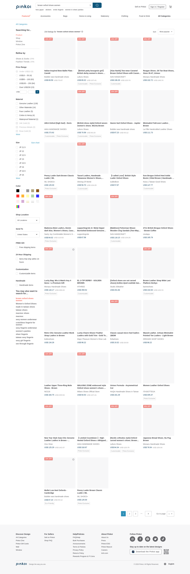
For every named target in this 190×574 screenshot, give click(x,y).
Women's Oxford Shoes (26, 304)
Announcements (79, 544)
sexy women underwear (26, 319)
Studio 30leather (117, 286)
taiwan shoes (21, 310)
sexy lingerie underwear (26, 328)
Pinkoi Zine (20, 44)
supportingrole (83, 234)
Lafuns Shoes (83, 77)
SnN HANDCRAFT (118, 77)
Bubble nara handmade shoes (56, 77)
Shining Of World (84, 182)
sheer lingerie (22, 334)
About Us (104, 537)
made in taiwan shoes (25, 307)
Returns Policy (78, 553)
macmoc (19, 316)
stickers (48, 10)
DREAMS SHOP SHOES (153, 339)
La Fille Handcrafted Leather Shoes (157, 129)
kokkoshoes (49, 339)
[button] (37, 92)
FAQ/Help (76, 537)
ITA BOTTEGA (149, 392)
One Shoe (48, 444)
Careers (104, 550)
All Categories (21, 24)
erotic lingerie (58, 10)
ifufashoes (114, 339)
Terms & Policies (79, 547)
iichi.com (104, 553)
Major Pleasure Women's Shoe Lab (91, 339)
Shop (18, 38)
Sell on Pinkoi (140, 7)
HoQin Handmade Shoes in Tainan (124, 392)
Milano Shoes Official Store (88, 392)
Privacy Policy (78, 550)
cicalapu (146, 234)
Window (19, 41)
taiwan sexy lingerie (24, 337)
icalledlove (114, 182)
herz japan (40, 10)
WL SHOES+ (49, 182)
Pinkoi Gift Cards (22, 544)
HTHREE (81, 286)
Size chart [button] (35, 143)
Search (97, 5)
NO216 (47, 392)
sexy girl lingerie (23, 340)
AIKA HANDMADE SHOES (55, 129)
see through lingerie (25, 344)
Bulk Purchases (79, 540)
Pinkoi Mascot (106, 547)
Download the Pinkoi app (145, 552)
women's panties (23, 331)
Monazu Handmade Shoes (154, 77)
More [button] (18, 134)
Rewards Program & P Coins (84, 556)
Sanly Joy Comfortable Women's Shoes (60, 234)
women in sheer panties (74, 10)
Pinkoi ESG (105, 544)
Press (103, 540)
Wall (17, 547)
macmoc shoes (22, 313)
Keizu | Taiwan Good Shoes (154, 182)
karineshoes (148, 286)
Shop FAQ (48, 540)
